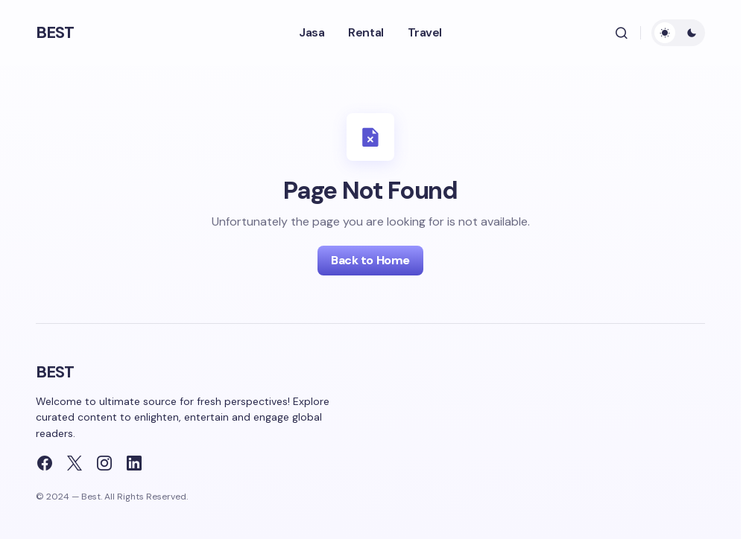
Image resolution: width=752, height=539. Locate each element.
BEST (55, 32)
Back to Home (370, 260)
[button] (621, 33)
